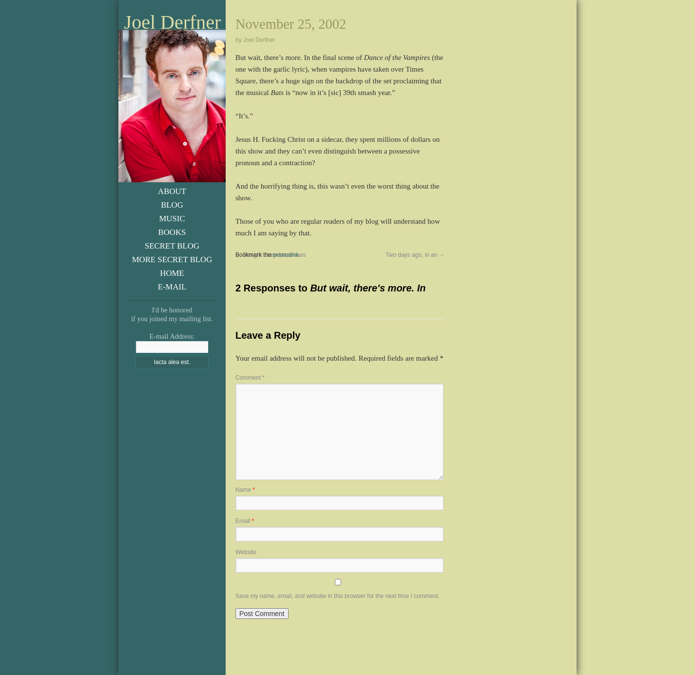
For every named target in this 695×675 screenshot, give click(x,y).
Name (245, 489)
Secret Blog (172, 246)
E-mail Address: (171, 336)
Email (244, 521)
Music (172, 218)
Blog (172, 205)
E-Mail (172, 286)
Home (172, 273)
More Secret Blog (172, 259)
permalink (285, 254)
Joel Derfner (172, 22)
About (172, 191)
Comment (250, 377)
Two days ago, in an (415, 254)
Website (245, 552)
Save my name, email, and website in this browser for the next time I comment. (337, 596)
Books (172, 232)
